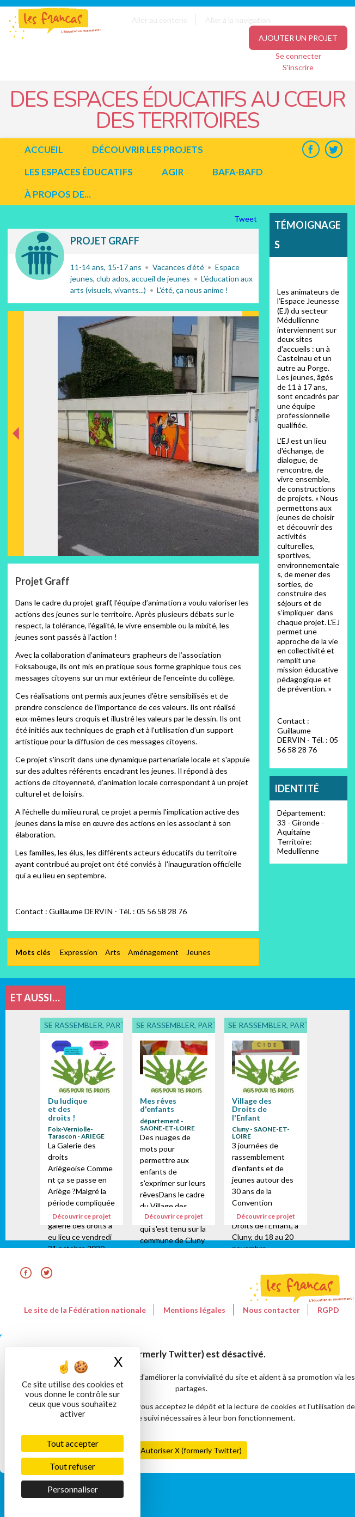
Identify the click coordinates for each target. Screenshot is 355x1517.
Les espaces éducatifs (79, 172)
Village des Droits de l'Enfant (252, 1109)
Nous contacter (271, 1309)
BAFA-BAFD (237, 172)
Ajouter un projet (298, 37)
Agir (172, 172)
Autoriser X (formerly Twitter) (191, 1450)
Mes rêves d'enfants (158, 1105)
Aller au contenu (160, 20)
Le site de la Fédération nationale (85, 1309)
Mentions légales (194, 1309)
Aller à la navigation (238, 20)
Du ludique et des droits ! (67, 1109)
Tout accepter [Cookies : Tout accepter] (72, 1443)
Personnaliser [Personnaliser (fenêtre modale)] (72, 1489)
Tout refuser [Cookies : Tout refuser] (72, 1466)
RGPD (328, 1309)
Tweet (246, 218)
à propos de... (58, 194)
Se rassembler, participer (39, 255)
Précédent (16, 539)
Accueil (44, 149)
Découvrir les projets (147, 149)
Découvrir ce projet (81, 1216)
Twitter (333, 149)
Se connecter (298, 55)
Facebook (310, 149)
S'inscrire (298, 67)
